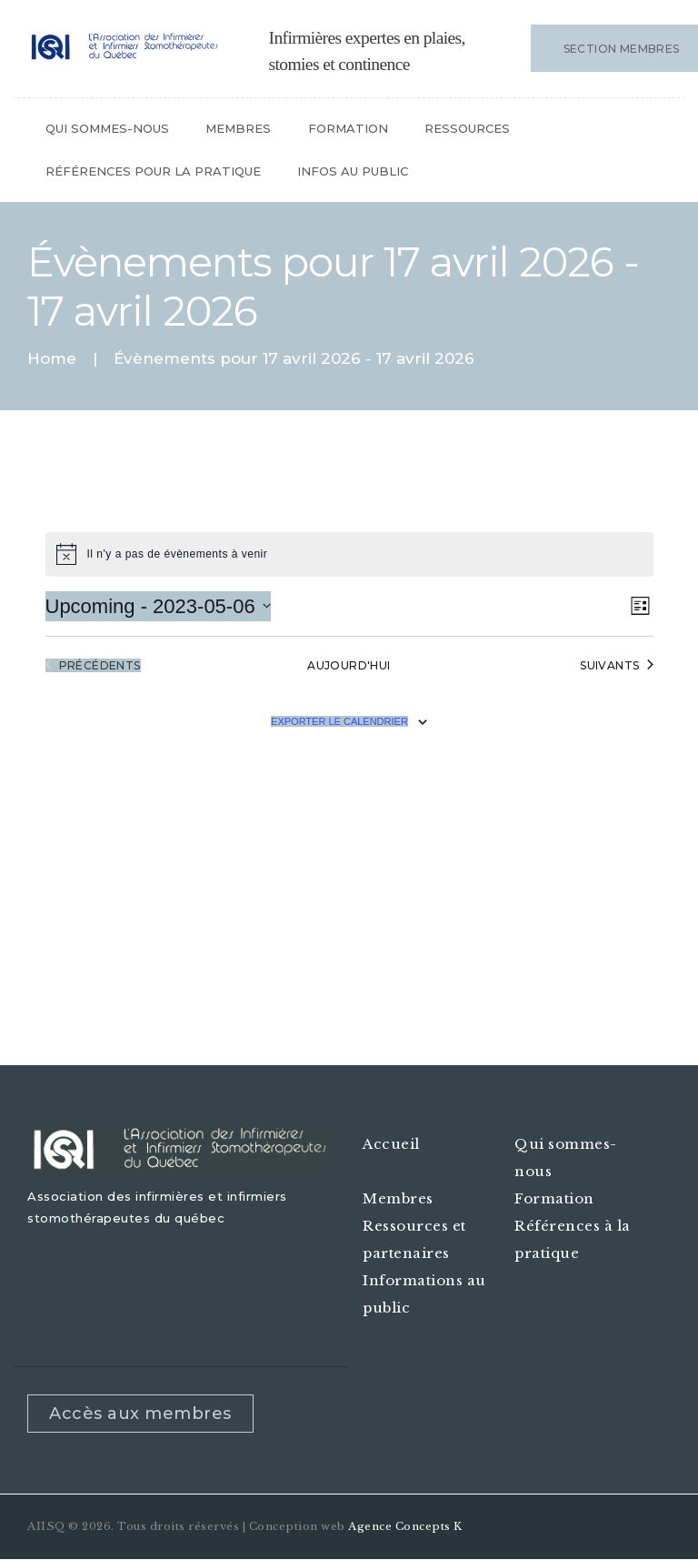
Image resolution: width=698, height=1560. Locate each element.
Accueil (391, 1143)
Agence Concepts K (405, 1526)
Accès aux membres (140, 1414)
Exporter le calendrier (339, 721)
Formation (554, 1198)
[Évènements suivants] (616, 665)
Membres (398, 1198)
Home (51, 358)
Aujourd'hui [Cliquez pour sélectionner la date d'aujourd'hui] (348, 665)
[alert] (349, 554)
